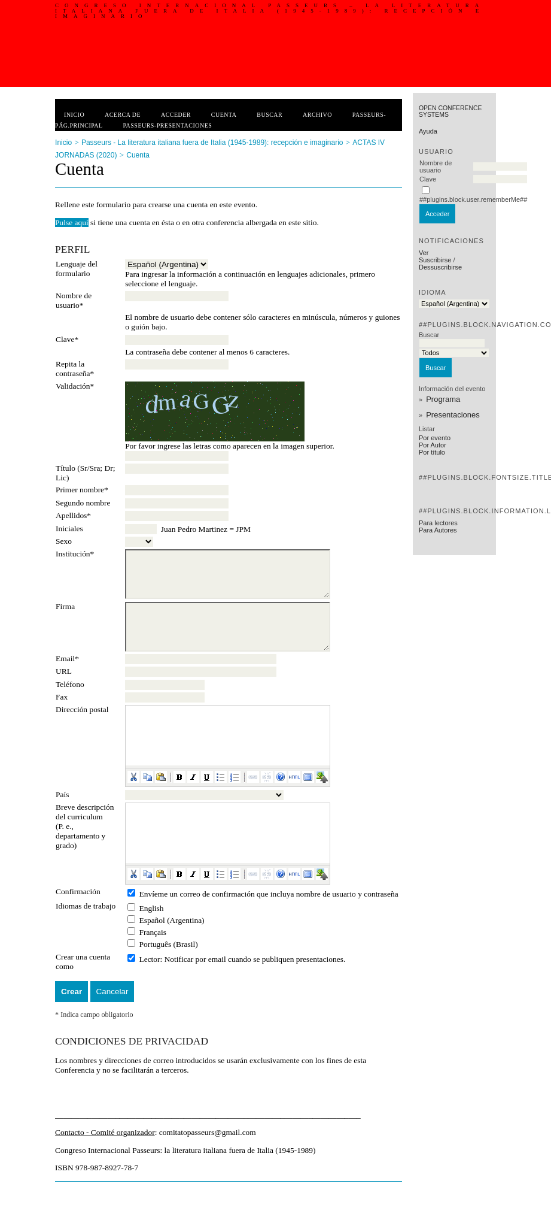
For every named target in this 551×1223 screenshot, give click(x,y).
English (151, 908)
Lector (149, 959)
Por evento (434, 437)
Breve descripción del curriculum (85, 812)
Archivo (317, 114)
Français (152, 932)
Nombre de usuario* (74, 300)
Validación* (75, 386)
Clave (427, 179)
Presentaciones (453, 414)
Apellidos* (73, 515)
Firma (65, 606)
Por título (432, 452)
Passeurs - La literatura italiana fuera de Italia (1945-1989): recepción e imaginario (212, 142)
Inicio (74, 114)
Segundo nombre (83, 502)
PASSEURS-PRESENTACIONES (167, 125)
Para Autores (438, 530)
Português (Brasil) (168, 944)
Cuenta (224, 114)
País (62, 794)
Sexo (64, 541)
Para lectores (438, 522)
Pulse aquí (72, 222)
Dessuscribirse (440, 267)
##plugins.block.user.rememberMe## (473, 199)
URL (64, 671)
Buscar (269, 114)
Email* (67, 658)
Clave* (67, 339)
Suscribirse (435, 260)
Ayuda (428, 131)
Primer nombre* (82, 489)
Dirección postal (82, 709)
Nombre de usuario (435, 166)
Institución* (75, 553)
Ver (424, 252)
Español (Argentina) (171, 920)
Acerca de (123, 114)
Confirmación (78, 891)
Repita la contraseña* (75, 368)
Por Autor (432, 445)
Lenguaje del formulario (77, 268)
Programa (443, 399)
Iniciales (69, 528)
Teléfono (70, 684)
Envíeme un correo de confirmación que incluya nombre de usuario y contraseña (268, 893)
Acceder (176, 114)
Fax (62, 696)
